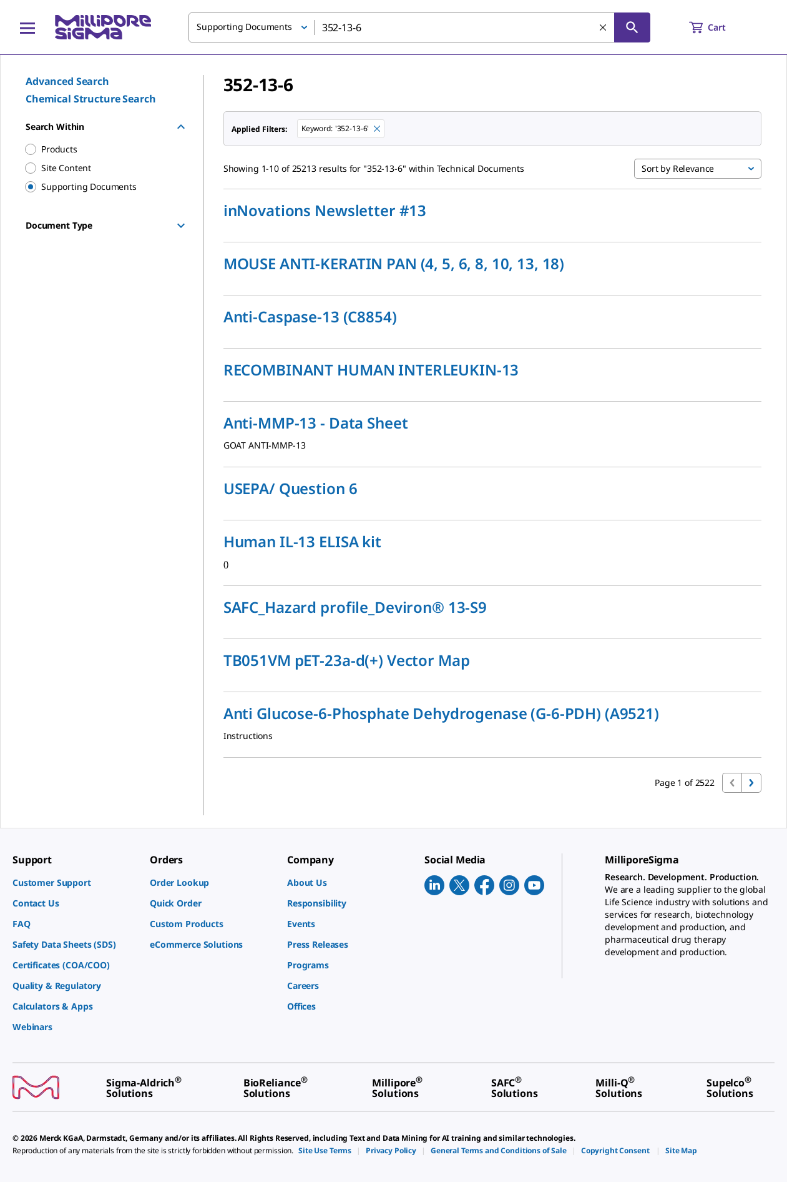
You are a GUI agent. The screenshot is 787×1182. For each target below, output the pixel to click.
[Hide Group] (181, 126)
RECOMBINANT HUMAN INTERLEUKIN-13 (371, 370)
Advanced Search (67, 81)
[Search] (632, 27)
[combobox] (419, 27)
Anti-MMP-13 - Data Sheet (315, 423)
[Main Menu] (27, 27)
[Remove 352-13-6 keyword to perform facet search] (377, 128)
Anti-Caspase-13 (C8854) (310, 316)
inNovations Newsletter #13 (324, 210)
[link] (74, 882)
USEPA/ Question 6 (290, 488)
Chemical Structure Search (91, 99)
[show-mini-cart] (719, 27)
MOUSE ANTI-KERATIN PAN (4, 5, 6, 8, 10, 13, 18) (393, 263)
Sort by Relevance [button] (678, 168)
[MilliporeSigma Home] (103, 27)
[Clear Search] (603, 27)
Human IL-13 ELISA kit (302, 541)
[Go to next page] (751, 783)
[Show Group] (181, 225)
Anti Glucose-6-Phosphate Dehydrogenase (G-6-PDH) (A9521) (441, 713)
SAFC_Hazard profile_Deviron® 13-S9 (355, 607)
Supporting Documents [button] (244, 26)
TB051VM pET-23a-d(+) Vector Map (346, 660)
